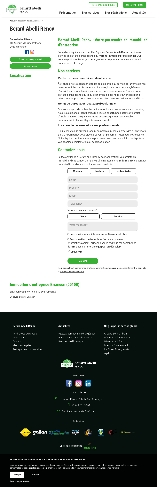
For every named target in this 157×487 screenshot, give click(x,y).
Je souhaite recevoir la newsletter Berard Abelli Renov (100, 234)
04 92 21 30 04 (134, 5)
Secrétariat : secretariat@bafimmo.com (81, 411)
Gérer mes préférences (20, 481)
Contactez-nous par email (30, 59)
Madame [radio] (99, 171)
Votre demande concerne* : (82, 210)
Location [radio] (118, 216)
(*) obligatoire (74, 251)
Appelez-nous (30, 66)
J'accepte (16, 475)
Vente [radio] (84, 216)
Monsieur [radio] (78, 171)
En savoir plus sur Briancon (22, 297)
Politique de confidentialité (72, 271)
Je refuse (35, 474)
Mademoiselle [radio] (124, 171)
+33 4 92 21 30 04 (81, 405)
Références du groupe (103, 4)
